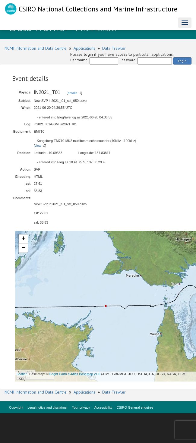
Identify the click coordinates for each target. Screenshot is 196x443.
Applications (84, 48)
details (72, 93)
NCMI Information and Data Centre (36, 48)
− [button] (23, 248)
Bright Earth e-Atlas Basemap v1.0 (74, 374)
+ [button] (23, 238)
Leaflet (22, 374)
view (38, 145)
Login (182, 60)
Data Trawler (114, 48)
